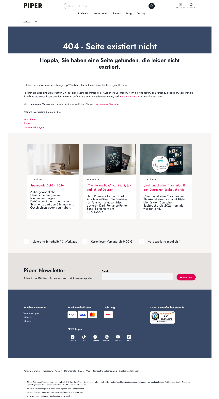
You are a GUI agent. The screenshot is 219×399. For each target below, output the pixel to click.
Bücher (27, 123)
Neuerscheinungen (33, 127)
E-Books (27, 321)
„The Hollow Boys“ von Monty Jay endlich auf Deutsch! (109, 187)
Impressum (47, 371)
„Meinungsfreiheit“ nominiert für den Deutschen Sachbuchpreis (165, 187)
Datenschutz (70, 371)
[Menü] (174, 313)
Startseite (27, 21)
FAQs (81, 371)
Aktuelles (27, 317)
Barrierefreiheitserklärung (105, 371)
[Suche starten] (152, 6)
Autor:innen (29, 119)
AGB (88, 371)
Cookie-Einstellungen (129, 371)
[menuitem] (83, 13)
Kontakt (58, 371)
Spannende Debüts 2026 (47, 185)
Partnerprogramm (31, 371)
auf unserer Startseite (107, 104)
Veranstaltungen (31, 313)
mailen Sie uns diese (130, 96)
